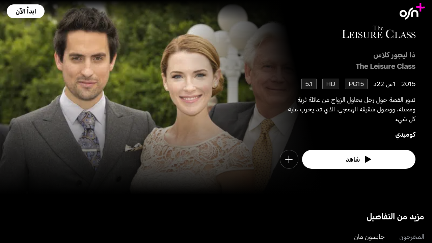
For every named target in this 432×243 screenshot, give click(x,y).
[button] (26, 11)
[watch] (358, 159)
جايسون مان (369, 236)
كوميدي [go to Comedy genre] (405, 134)
